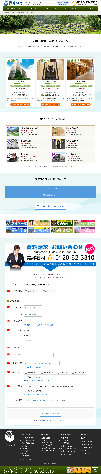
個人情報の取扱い (86, 444)
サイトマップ (85, 454)
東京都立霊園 (45, 438)
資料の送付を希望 (32, 291)
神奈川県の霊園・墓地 (29, 440)
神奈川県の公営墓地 (47, 445)
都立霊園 (38, 167)
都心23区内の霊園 (52, 167)
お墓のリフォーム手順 (68, 451)
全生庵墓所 (25, 154)
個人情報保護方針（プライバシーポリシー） (50, 421)
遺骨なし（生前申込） (34, 391)
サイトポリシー (85, 451)
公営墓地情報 (45, 435)
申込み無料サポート (47, 440)
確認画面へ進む (50, 413)
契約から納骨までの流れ (68, 448)
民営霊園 (24, 446)
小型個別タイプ (48, 372)
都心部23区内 (49, 188)
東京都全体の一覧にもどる (50, 206)
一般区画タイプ (32, 372)
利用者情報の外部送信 (87, 447)
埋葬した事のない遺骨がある (36, 386)
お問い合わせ (49, 291)
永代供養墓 (25, 456)
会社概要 (83, 435)
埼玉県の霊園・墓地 (28, 443)
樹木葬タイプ (78, 372)
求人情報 (83, 438)
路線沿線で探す (26, 459)
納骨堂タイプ (63, 372)
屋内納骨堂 (25, 451)
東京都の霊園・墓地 (28, 438)
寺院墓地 (24, 448)
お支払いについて (66, 454)
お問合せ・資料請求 (87, 441)
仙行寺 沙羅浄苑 (72, 141)
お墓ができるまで (66, 446)
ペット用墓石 (65, 443)
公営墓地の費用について (49, 448)
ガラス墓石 (64, 440)
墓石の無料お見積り (47, 451)
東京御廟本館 (26, 141)
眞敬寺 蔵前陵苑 (72, 128)
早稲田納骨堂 (71, 154)
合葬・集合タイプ (32, 377)
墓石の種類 (64, 438)
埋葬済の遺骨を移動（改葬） (62, 386)
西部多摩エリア (49, 195)
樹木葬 (24, 453)
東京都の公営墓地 (46, 442)
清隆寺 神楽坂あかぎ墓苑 (30, 128)
